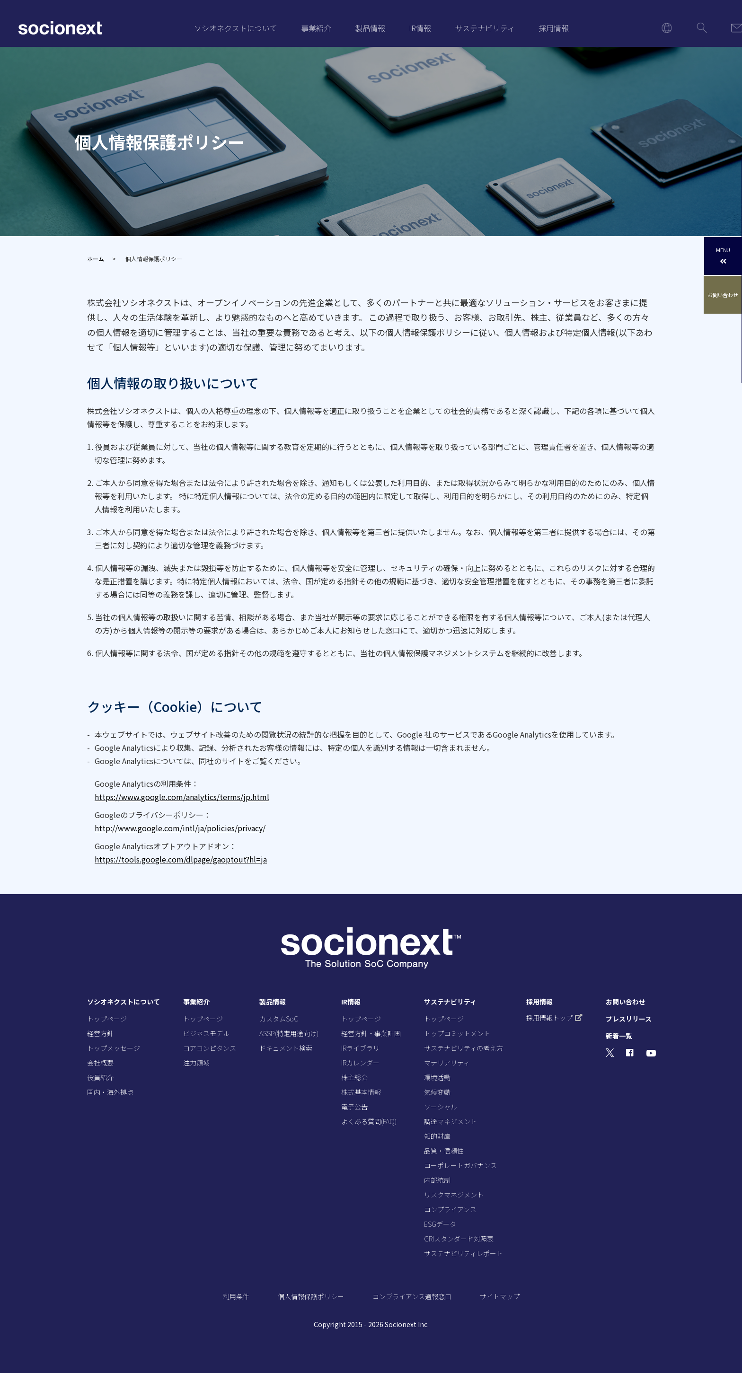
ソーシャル (440, 1106)
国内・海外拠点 (110, 1092)
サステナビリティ (485, 28)
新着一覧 (619, 1035)
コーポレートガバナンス (460, 1165)
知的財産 (437, 1136)
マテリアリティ (447, 1062)
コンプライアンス (450, 1209)
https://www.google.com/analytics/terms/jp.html (182, 796)
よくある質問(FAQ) (369, 1121)
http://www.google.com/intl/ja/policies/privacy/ (180, 828)
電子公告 (354, 1106)
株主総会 (354, 1077)
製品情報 (370, 28)
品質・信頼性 (444, 1150)
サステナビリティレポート (463, 1253)
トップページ (107, 1018)
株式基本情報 (361, 1092)
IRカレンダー (360, 1062)
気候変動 (437, 1092)
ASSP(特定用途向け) (288, 1033)
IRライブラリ (360, 1048)
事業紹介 (316, 28)
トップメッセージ (113, 1048)
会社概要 (100, 1062)
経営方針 (100, 1033)
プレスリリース (629, 1018)
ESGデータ (440, 1224)
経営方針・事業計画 (371, 1033)
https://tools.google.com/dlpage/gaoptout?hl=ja (181, 859)
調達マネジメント (450, 1121)
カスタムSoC (278, 1018)
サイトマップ (500, 1296)
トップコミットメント (457, 1033)
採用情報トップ (554, 1017)
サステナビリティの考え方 (463, 1048)
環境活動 (437, 1077)
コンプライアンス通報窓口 (411, 1296)
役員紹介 (100, 1077)
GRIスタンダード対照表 (459, 1238)
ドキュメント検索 (285, 1048)
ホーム (95, 259)
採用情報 (554, 28)
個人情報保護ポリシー (311, 1296)
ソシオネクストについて (235, 28)
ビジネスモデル (206, 1033)
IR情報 (420, 28)
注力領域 (196, 1062)
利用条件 (236, 1296)
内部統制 (437, 1180)
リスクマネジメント (454, 1194)
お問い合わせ (723, 295)
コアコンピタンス (209, 1048)
